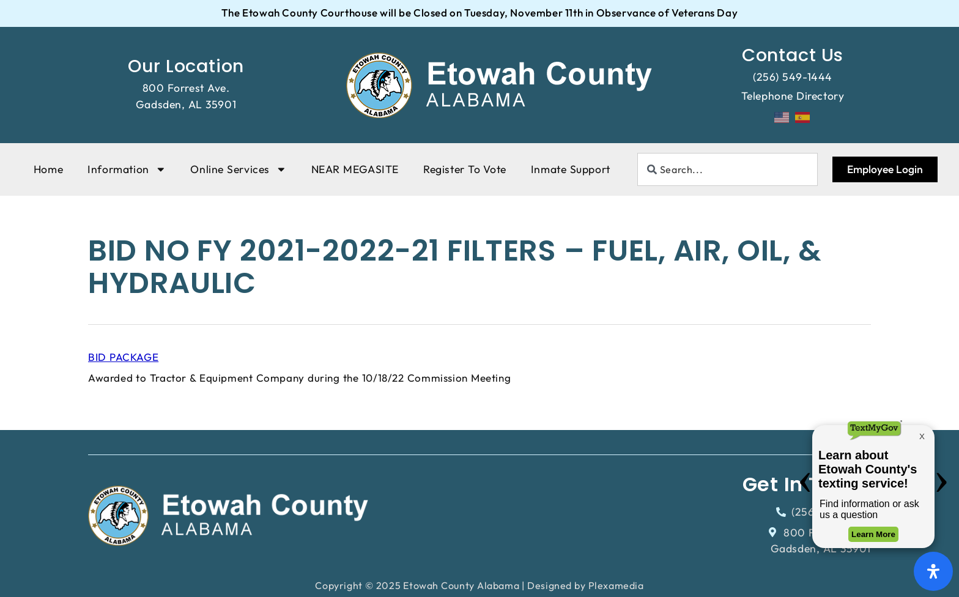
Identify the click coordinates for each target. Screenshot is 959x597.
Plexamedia (616, 585)
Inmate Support (570, 169)
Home (48, 169)
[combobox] (727, 169)
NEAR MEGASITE (355, 169)
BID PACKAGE (123, 356)
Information (126, 169)
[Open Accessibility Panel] (933, 571)
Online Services (238, 169)
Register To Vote (464, 169)
